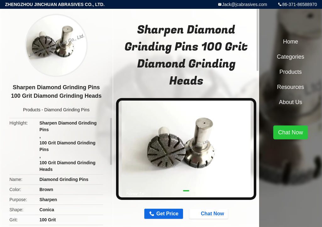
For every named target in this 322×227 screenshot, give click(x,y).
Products (31, 109)
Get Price (167, 213)
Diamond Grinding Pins (67, 109)
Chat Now (209, 213)
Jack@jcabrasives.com (244, 4)
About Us (290, 102)
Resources (290, 87)
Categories (290, 57)
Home (290, 41)
